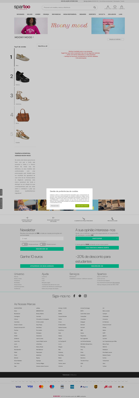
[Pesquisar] (94, 7)
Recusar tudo (54, 205)
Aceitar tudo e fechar (82, 205)
